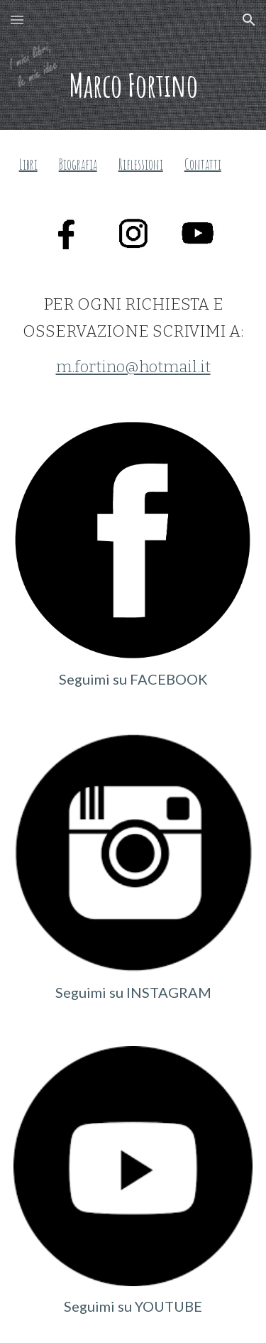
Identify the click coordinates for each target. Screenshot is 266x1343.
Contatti (202, 164)
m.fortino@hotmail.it (133, 366)
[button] (17, 19)
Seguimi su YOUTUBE (133, 1306)
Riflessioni (140, 164)
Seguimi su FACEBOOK (133, 678)
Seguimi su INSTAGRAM (133, 992)
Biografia (78, 164)
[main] (133, 85)
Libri (28, 164)
